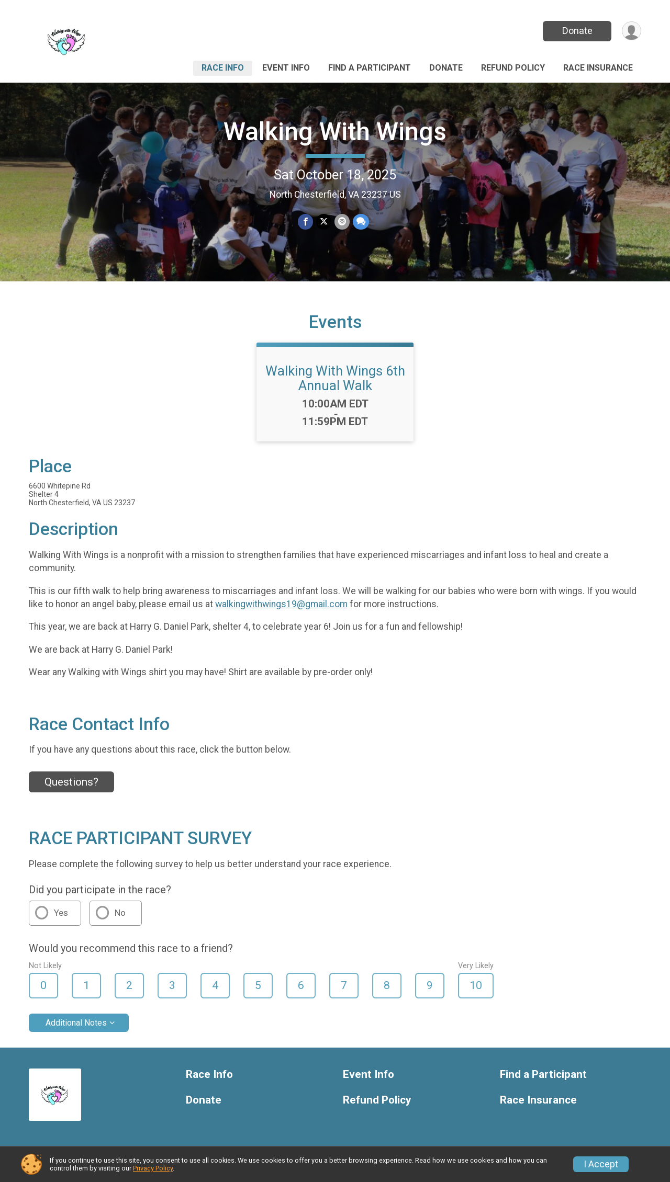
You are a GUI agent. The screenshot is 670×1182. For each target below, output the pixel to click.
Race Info (223, 68)
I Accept (601, 1164)
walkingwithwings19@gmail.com (281, 604)
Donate (577, 30)
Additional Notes (76, 1023)
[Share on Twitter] (323, 221)
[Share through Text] (361, 221)
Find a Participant (369, 68)
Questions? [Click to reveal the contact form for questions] (71, 782)
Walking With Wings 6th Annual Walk (335, 378)
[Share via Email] (342, 221)
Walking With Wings (335, 131)
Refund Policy (513, 68)
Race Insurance (598, 68)
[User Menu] (631, 31)
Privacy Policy (153, 1168)
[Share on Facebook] (305, 221)
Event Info (286, 68)
